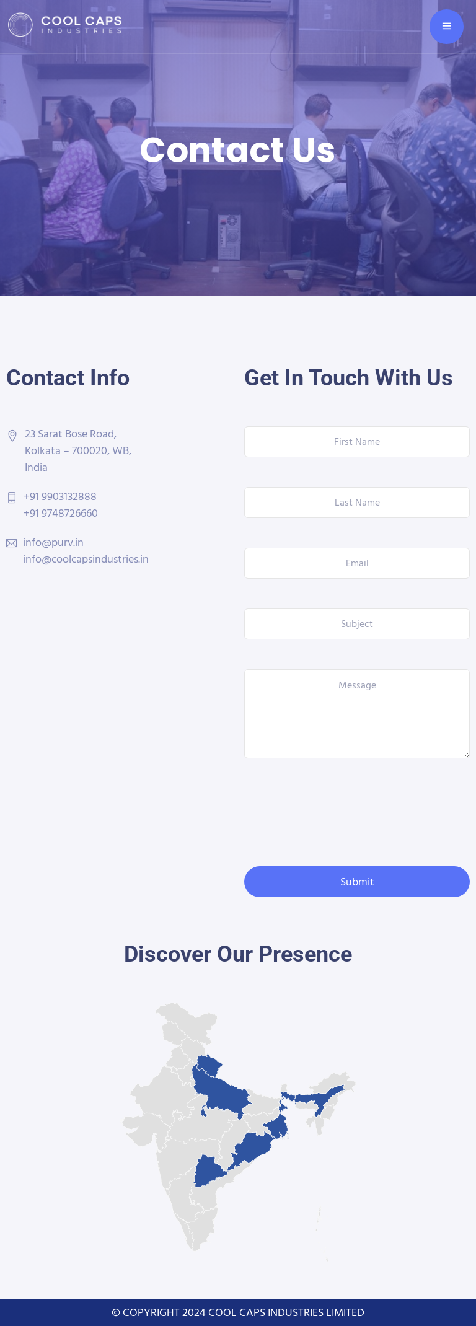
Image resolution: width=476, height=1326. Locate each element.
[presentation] (338, 812)
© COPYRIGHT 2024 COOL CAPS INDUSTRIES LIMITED (238, 1312)
